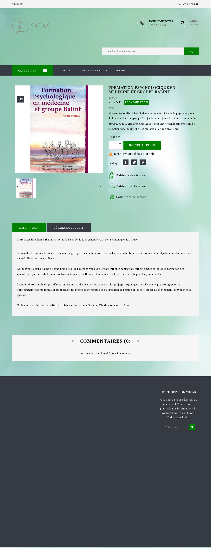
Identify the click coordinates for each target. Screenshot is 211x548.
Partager (126, 163)
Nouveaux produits (95, 71)
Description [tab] (29, 229)
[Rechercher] (150, 52)
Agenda (120, 71)
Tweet (134, 163)
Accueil (68, 71)
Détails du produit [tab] (68, 229)
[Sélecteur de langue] (20, 4)
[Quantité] (113, 146)
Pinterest (143, 163)
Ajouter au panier (142, 146)
